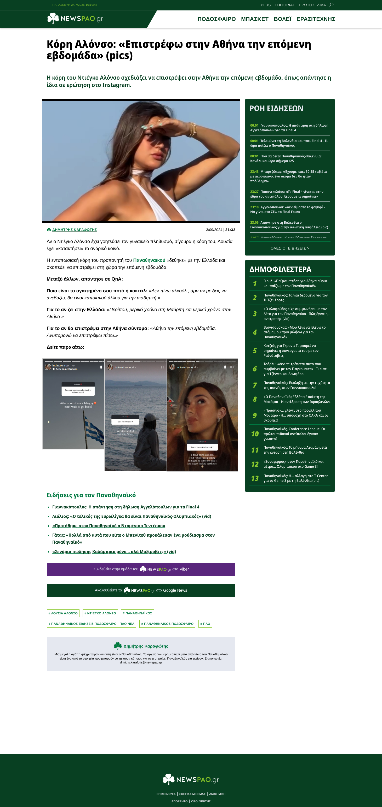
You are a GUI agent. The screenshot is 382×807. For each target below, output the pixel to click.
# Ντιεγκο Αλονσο (100, 613)
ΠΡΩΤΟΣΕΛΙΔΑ (312, 5)
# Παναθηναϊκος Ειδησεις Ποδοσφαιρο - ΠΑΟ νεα (92, 624)
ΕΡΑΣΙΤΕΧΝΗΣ (316, 19)
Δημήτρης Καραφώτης (145, 646)
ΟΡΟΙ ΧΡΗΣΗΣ (200, 801)
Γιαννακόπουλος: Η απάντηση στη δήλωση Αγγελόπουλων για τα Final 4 (125, 507)
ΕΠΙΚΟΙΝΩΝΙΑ (166, 794)
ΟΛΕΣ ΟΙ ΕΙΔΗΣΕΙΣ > (290, 248)
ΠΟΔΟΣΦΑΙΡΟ (217, 19)
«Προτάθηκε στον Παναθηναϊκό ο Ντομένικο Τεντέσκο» (108, 526)
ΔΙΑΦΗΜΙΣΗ (217, 794)
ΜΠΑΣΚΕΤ (255, 19)
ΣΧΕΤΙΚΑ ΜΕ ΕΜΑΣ (192, 794)
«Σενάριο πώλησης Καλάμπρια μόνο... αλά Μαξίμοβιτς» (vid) (114, 551)
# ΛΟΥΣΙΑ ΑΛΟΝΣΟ (63, 613)
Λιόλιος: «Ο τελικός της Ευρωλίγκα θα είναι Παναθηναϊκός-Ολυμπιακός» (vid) (131, 516)
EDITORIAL (285, 5)
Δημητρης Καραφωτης (74, 230)
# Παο (205, 624)
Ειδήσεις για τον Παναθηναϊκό (91, 495)
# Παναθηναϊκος (137, 613)
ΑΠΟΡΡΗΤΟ (179, 801)
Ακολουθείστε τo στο (141, 590)
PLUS (266, 5)
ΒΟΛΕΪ (282, 19)
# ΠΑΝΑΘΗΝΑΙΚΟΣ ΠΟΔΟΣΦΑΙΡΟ (167, 624)
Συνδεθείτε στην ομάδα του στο (141, 569)
